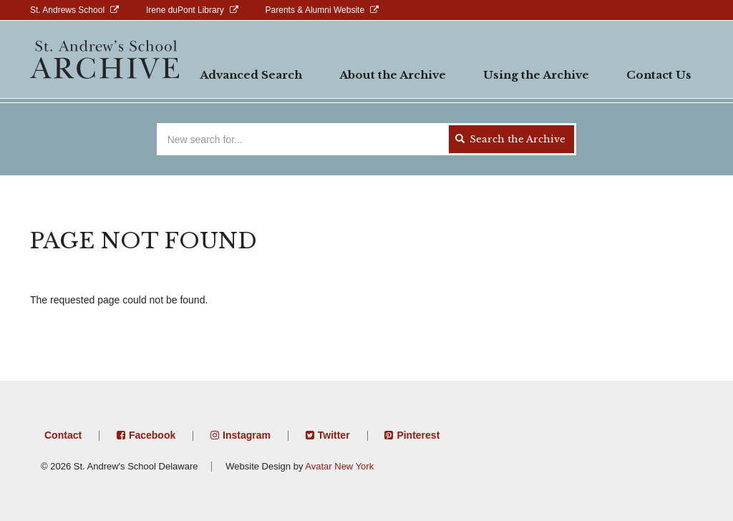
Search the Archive (510, 139)
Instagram (247, 435)
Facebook (152, 435)
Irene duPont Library (185, 10)
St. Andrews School (67, 10)
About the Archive (392, 75)
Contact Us (658, 75)
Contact (63, 435)
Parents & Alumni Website (315, 10)
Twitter (334, 435)
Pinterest (418, 435)
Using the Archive (536, 75)
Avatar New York (339, 466)
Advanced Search (251, 75)
